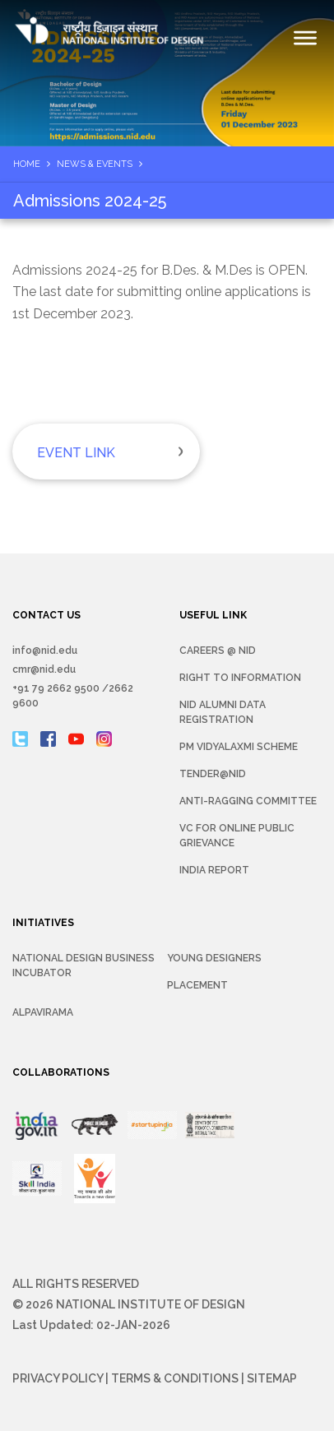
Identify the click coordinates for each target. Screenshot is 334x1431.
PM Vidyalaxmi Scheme (238, 747)
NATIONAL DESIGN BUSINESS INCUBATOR (83, 965)
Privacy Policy (57, 1378)
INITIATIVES (43, 923)
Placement (197, 985)
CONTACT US (46, 615)
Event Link (76, 453)
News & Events (94, 164)
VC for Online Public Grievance (237, 835)
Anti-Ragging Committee (248, 801)
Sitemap (272, 1378)
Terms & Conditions (175, 1378)
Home (26, 164)
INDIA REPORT (214, 870)
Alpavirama (42, 1012)
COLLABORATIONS (60, 1072)
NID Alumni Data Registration (222, 712)
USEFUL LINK (213, 615)
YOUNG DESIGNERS (214, 958)
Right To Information (240, 677)
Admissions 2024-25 (89, 200)
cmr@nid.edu (44, 669)
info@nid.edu (44, 650)
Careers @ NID (217, 650)
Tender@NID (212, 774)
